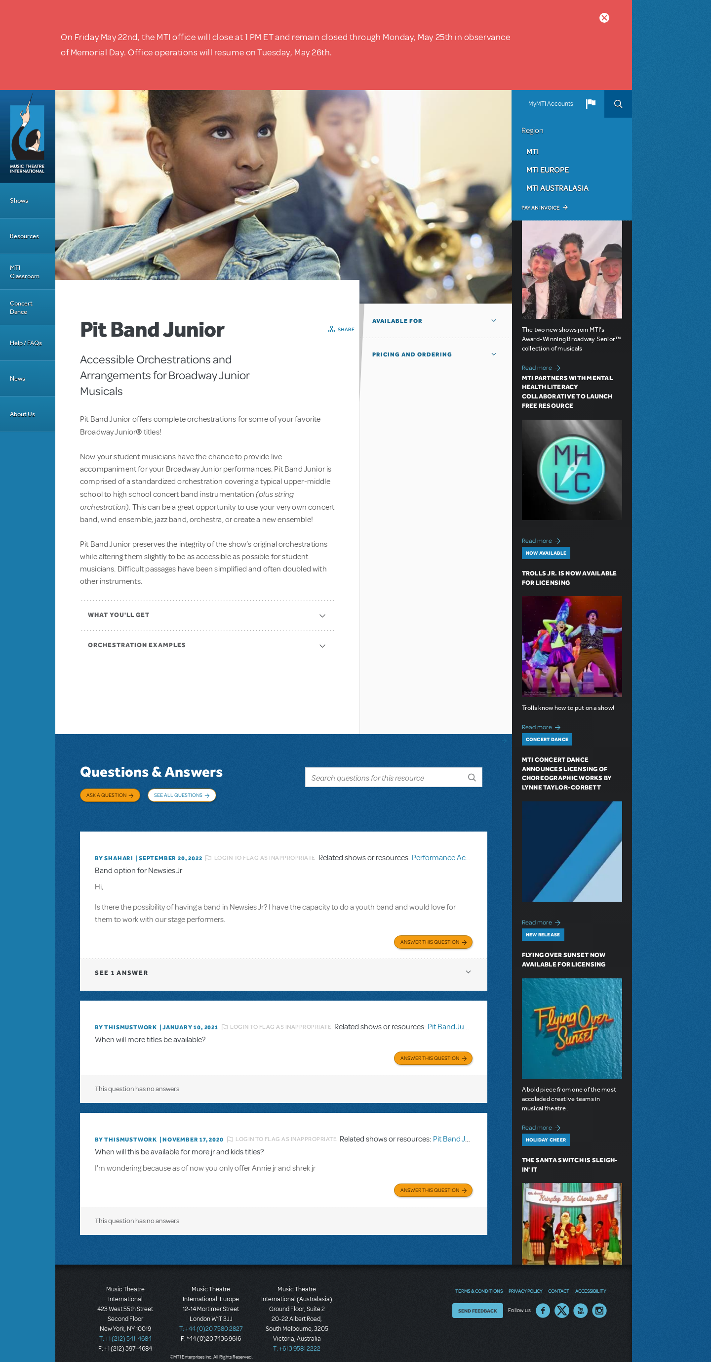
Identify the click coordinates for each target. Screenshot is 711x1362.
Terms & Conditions (479, 1279)
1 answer (121, 963)
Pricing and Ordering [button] (412, 354)
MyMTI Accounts (550, 104)
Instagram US (599, 1298)
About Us (22, 414)
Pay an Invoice (540, 207)
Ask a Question (106, 794)
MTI (532, 151)
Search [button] (618, 104)
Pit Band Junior (452, 1018)
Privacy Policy (525, 1279)
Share (346, 329)
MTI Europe (547, 170)
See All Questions (178, 794)
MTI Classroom (25, 272)
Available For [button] (397, 320)
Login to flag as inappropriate (265, 851)
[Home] (27, 136)
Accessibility (590, 1279)
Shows (19, 200)
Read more (543, 366)
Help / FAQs (26, 343)
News (17, 378)
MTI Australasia (557, 188)
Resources (24, 236)
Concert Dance (21, 307)
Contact (558, 1279)
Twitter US (561, 1298)
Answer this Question (429, 932)
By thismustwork (126, 1018)
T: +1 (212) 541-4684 (125, 1327)
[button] (590, 104)
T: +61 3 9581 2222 (296, 1337)
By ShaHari (114, 850)
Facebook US (543, 1298)
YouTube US (580, 1298)
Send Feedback (477, 1299)
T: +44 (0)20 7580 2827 (211, 1317)
